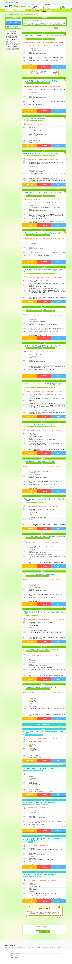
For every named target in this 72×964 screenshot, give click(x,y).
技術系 (10, 43)
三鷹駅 (12, 37)
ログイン (52, 4)
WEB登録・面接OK (9, 48)
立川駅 (9, 37)
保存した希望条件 (21, 9)
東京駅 (7, 35)
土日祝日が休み (17, 49)
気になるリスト (11, 9)
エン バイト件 (15, 2)
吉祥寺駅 (15, 37)
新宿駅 (10, 35)
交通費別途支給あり (16, 48)
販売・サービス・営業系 (19, 947)
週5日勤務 (12, 49)
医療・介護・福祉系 (15, 43)
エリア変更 (28, 6)
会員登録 (47, 4)
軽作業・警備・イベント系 (53, 947)
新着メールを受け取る (44, 931)
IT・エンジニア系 (34, 947)
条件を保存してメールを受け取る (15, 27)
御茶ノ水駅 (9, 36)
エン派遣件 (8, 2)
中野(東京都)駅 (14, 36)
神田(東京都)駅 (14, 35)
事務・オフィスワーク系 (10, 41)
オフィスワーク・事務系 (38, 23)
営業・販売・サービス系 (47, 23)
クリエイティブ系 (12, 42)
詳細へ (58, 66)
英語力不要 (8, 49)
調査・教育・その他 (17, 44)
